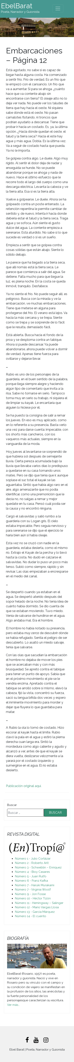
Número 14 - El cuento (30, 916)
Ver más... (13, 1005)
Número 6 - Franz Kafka (31, 880)
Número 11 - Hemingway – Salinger (39, 903)
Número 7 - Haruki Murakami (34, 885)
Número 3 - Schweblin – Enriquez (38, 867)
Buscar (12, 805)
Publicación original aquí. (23, 786)
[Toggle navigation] (57, 8)
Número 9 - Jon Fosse (30, 894)
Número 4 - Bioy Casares (32, 872)
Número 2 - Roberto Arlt (32, 863)
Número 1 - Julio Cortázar (33, 858)
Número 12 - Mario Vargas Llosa (37, 907)
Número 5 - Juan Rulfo (30, 876)
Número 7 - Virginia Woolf (33, 889)
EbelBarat (16, 6)
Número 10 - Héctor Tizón (33, 898)
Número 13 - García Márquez (35, 912)
